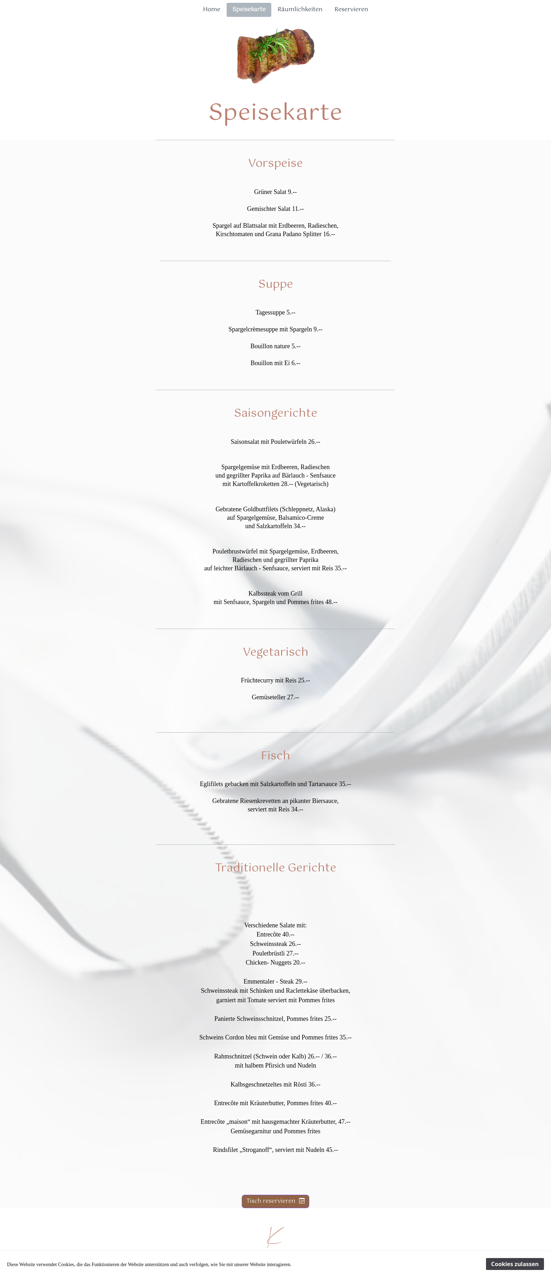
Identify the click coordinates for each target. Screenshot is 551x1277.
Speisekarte (249, 9)
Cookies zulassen (515, 1264)
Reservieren (351, 9)
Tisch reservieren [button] (275, 1201)
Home (211, 9)
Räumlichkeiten (300, 9)
